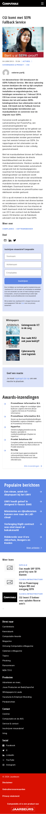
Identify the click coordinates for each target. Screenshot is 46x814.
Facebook (10, 745)
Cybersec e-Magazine (12, 651)
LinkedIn (10, 755)
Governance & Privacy (13, 65)
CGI (27, 65)
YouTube (10, 760)
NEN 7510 (7, 670)
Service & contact (10, 723)
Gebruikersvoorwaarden (13, 789)
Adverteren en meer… (11, 682)
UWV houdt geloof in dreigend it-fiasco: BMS (18, 503)
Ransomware (8, 665)
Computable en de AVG (13, 719)
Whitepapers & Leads (12, 692)
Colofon (6, 714)
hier (23, 303)
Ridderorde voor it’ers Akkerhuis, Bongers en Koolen (17, 539)
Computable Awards (11, 636)
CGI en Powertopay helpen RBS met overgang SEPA (28, 586)
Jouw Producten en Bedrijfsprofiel (18, 687)
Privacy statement (11, 796)
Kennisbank (7, 631)
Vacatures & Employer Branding (17, 697)
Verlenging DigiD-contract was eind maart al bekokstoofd (19, 527)
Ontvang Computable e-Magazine (17, 646)
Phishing (6, 660)
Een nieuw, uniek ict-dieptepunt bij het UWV (17, 493)
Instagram (11, 765)
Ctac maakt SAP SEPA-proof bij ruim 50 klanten (30, 571)
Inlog (4, 733)
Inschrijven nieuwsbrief (13, 728)
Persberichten (8, 702)
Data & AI (23, 565)
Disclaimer (7, 782)
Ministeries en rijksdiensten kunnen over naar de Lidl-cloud (20, 514)
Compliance (8, 229)
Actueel (26, 61)
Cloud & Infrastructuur (31, 579)
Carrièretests (8, 627)
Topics (5, 656)
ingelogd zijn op (22, 378)
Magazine (7, 641)
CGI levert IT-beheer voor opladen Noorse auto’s (29, 600)
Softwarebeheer (24, 229)
